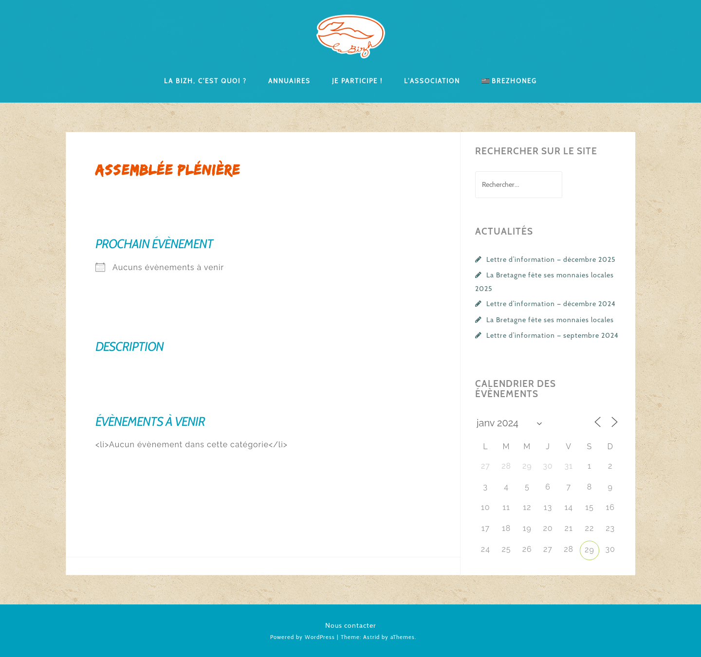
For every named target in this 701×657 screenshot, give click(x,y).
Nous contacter (350, 625)
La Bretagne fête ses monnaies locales (550, 319)
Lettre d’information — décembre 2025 (551, 259)
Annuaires (289, 80)
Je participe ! (357, 80)
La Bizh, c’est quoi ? (205, 80)
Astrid (371, 637)
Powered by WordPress (302, 637)
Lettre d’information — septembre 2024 (552, 335)
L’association (432, 80)
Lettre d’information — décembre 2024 (551, 303)
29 (589, 549)
